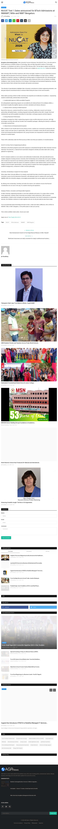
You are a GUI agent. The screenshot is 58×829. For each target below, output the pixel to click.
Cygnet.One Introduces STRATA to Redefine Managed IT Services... (26, 570)
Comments (4, 509)
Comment (3, 526)
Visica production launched (22, 745)
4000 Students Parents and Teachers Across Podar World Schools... (20, 343)
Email (2, 519)
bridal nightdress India (34, 741)
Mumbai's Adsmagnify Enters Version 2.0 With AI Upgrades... (24, 781)
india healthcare (49, 738)
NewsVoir (41, 823)
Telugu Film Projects (17, 748)
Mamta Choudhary (5, 425)
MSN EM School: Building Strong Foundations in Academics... (18, 423)
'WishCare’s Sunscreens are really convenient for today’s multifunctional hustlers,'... (29, 238)
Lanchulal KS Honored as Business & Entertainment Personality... (26, 563)
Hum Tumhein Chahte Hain (8, 738)
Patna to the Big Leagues (45, 745)
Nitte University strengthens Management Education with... (23, 795)
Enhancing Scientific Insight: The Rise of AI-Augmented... (17, 502)
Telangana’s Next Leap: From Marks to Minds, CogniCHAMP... (18, 303)
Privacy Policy (27, 823)
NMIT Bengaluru (30, 222)
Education (4, 7)
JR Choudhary (5, 16)
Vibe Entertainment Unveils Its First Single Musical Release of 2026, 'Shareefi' (29, 232)
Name (2, 513)
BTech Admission (15, 222)
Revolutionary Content (13, 741)
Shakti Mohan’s (34, 745)
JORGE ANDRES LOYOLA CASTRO (36, 738)
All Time (47, 551)
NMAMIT (23, 222)
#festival (4, 741)
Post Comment (6, 537)
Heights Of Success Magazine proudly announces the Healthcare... (27, 555)
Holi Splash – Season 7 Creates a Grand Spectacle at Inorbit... (24, 788)
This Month (29, 551)
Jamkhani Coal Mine (45, 741)
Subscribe (53, 813)
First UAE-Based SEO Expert (8, 745)
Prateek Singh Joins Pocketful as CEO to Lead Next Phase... (25, 585)
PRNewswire (34, 823)
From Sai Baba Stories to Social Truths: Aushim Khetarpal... (25, 578)
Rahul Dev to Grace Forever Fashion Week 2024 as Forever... (25, 666)
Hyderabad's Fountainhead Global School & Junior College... (18, 383)
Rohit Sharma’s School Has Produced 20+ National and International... (20, 462)
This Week (10, 551)
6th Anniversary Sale (6, 748)
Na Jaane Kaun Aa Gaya (21, 738)
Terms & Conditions (18, 823)
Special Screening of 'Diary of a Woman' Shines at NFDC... (24, 651)
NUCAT (7, 222)
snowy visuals (23, 741)
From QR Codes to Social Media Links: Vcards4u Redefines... (25, 659)
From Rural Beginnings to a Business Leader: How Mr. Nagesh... (26, 674)
